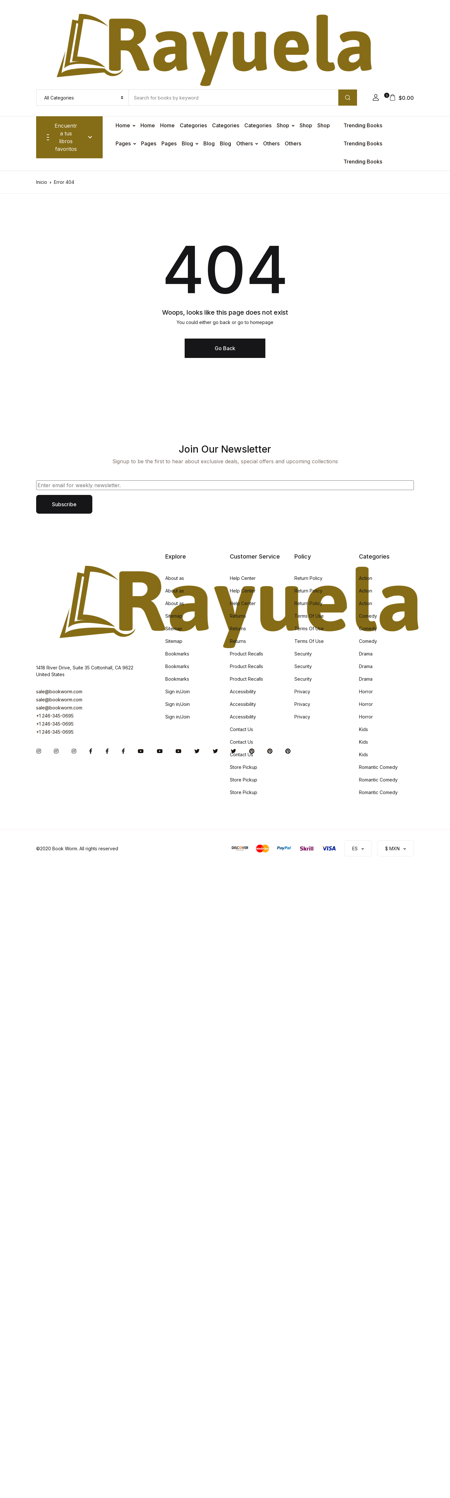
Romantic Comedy (378, 767)
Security (303, 653)
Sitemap (173, 616)
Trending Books (362, 125)
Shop (283, 125)
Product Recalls (246, 653)
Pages (123, 143)
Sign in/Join (177, 691)
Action (365, 578)
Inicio (41, 182)
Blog (187, 143)
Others (244, 143)
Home (123, 125)
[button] (375, 97)
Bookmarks (177, 653)
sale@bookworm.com (59, 691)
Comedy (368, 616)
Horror (366, 691)
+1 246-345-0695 (55, 715)
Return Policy (308, 578)
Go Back (225, 348)
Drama (366, 653)
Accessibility (243, 691)
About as (174, 578)
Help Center (243, 578)
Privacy (302, 691)
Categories (193, 125)
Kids (363, 729)
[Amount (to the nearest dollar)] (233, 97)
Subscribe (64, 504)
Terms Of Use (309, 616)
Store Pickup (243, 767)
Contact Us (241, 729)
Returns (238, 616)
